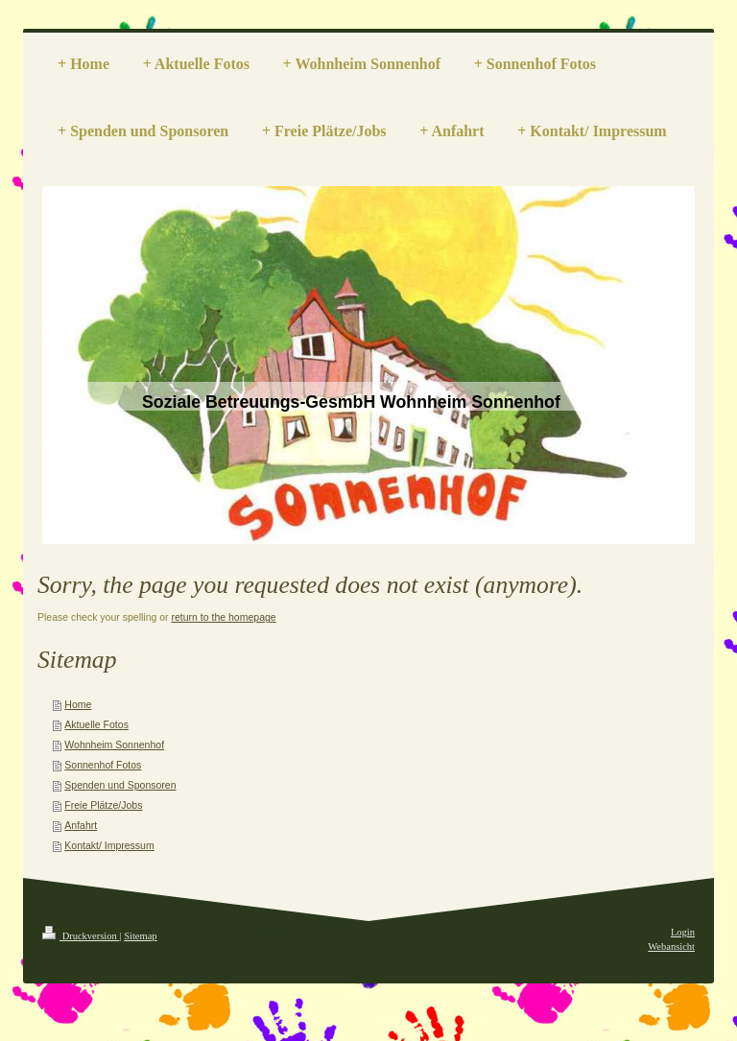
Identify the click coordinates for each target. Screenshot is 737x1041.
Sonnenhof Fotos (102, 764)
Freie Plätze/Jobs (103, 805)
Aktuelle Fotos (96, 724)
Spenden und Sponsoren (120, 785)
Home (77, 704)
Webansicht (671, 946)
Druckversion (80, 936)
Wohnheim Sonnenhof (114, 744)
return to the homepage (224, 617)
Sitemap (140, 936)
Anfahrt (80, 825)
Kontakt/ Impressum (109, 845)
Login (683, 932)
